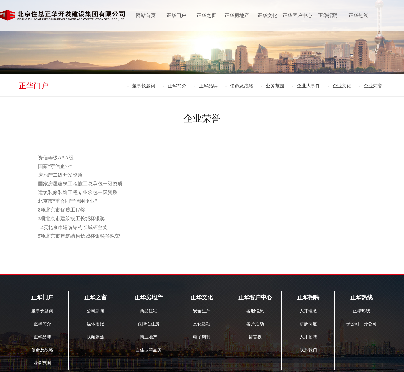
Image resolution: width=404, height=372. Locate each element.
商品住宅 (148, 311)
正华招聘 (328, 15)
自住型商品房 (148, 350)
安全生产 (201, 311)
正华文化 (267, 15)
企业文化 (342, 85)
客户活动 (255, 324)
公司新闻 (95, 311)
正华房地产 (236, 15)
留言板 (255, 337)
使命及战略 (241, 85)
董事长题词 (143, 85)
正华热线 (358, 15)
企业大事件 (308, 85)
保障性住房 (148, 324)
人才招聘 (308, 337)
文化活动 (201, 324)
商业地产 (148, 337)
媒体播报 (95, 324)
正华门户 (176, 15)
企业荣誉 (373, 85)
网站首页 (146, 15)
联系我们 (308, 350)
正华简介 (177, 85)
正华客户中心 (297, 15)
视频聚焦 (95, 337)
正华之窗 (206, 15)
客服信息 (255, 311)
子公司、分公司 (361, 324)
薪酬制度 (308, 324)
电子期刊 (201, 337)
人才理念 (308, 311)
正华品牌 (208, 85)
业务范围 (275, 85)
